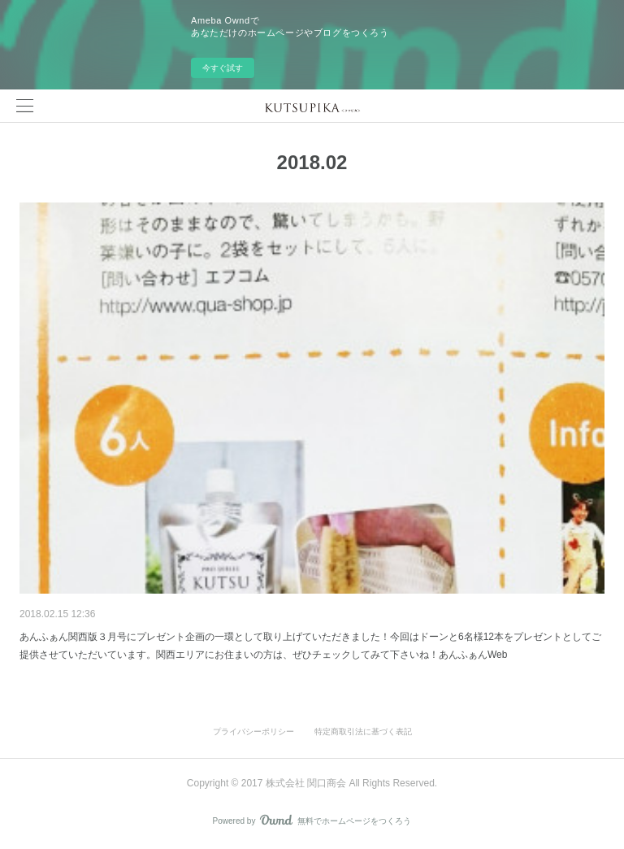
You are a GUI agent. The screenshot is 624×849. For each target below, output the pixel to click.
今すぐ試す (222, 67)
